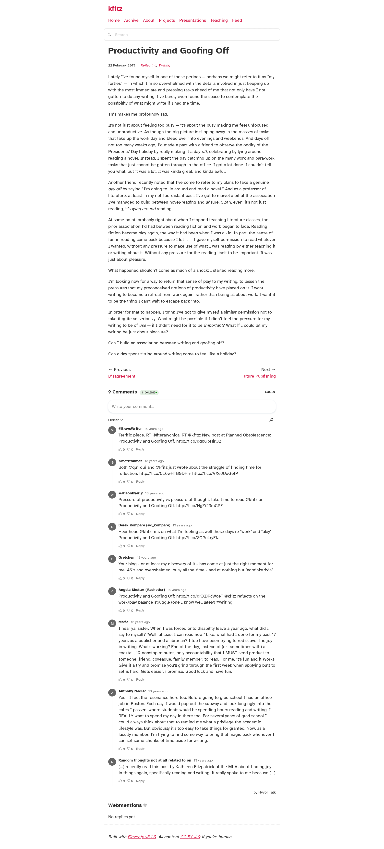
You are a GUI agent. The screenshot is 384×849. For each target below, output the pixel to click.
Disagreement (121, 376)
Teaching (219, 20)
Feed (237, 20)
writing (164, 65)
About (149, 20)
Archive (131, 20)
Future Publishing (258, 376)
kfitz (115, 8)
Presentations (192, 20)
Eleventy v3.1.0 (142, 836)
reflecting (148, 65)
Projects (167, 20)
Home (114, 20)
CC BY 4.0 (190, 836)
